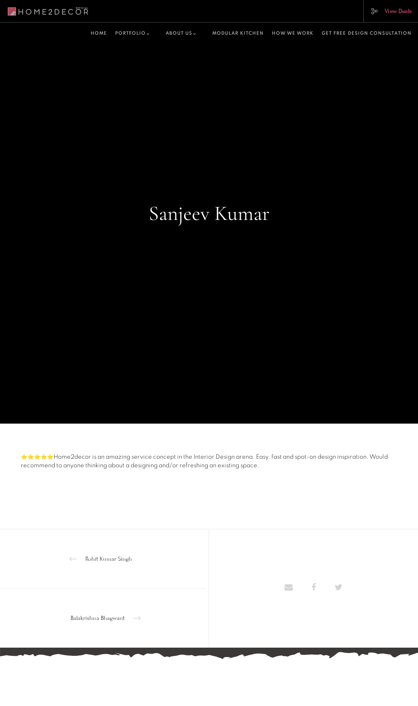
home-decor (209, 236)
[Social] (371, 11)
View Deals (398, 11)
